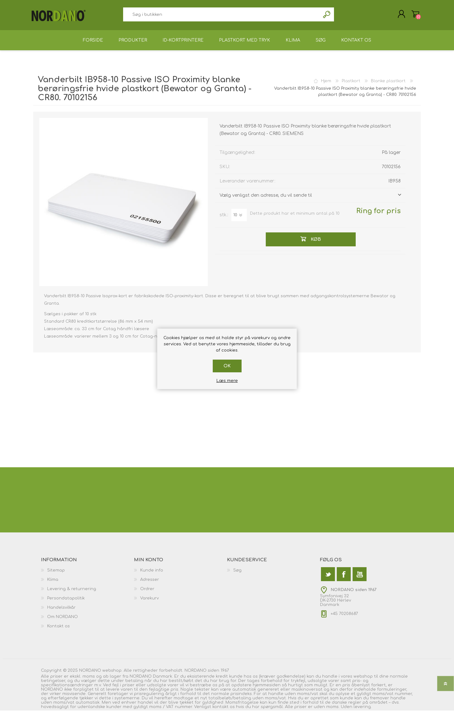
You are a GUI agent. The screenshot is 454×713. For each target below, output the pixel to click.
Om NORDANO (62, 619)
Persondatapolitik (66, 601)
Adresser (149, 582)
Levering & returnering (71, 591)
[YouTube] (360, 577)
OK (227, 366)
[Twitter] (328, 577)
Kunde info (151, 573)
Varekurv (414, 15)
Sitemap (56, 573)
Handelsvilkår (61, 610)
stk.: (224, 217)
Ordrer (147, 591)
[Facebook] (344, 577)
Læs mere (227, 381)
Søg (327, 16)
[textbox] (221, 16)
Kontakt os (58, 628)
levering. (363, 709)
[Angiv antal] (239, 217)
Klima (52, 582)
